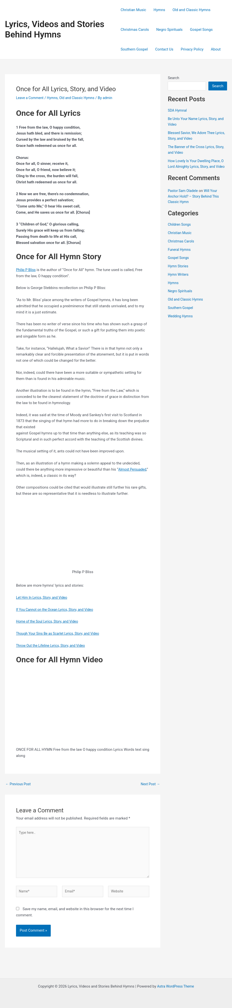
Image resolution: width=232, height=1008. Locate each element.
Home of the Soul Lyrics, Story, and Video (49, 621)
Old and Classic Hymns (191, 10)
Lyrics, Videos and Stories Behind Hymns (54, 29)
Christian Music (133, 10)
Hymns (159, 10)
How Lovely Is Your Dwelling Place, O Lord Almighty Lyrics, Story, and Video (196, 166)
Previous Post (19, 784)
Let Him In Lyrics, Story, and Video (43, 597)
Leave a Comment (31, 98)
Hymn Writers (179, 280)
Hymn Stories (179, 272)
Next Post (149, 784)
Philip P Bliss (26, 270)
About (216, 49)
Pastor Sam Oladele (184, 196)
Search (173, 78)
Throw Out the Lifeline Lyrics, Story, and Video (53, 645)
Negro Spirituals (169, 29)
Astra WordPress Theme (176, 986)
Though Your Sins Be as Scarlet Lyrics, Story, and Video (61, 633)
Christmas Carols (135, 29)
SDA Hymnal (178, 110)
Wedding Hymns (181, 321)
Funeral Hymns (180, 255)
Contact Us (164, 49)
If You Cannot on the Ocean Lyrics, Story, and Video (57, 609)
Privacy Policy (192, 49)
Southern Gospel (134, 49)
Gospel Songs (201, 29)
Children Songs (180, 230)
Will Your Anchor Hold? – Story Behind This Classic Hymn (195, 202)
